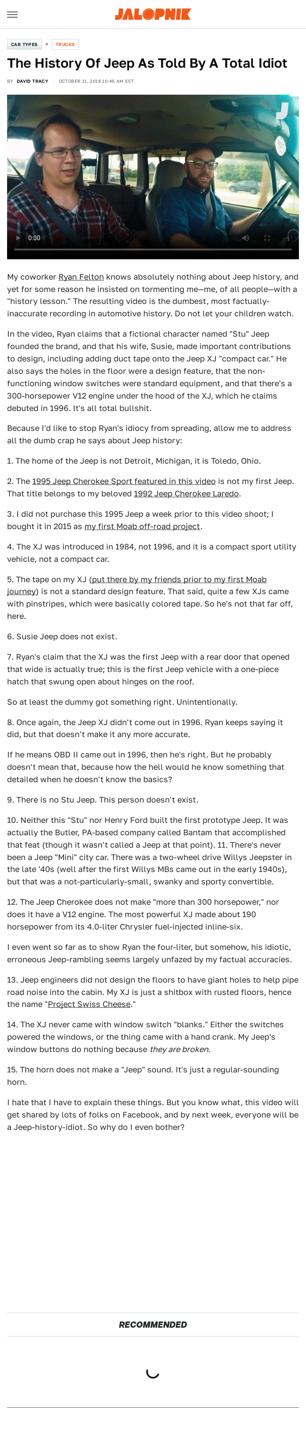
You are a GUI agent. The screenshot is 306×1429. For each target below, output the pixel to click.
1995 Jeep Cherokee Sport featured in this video (124, 481)
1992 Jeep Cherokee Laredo (186, 493)
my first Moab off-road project (142, 526)
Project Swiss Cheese (89, 1004)
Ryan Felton (81, 276)
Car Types (24, 44)
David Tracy (32, 81)
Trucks (65, 44)
